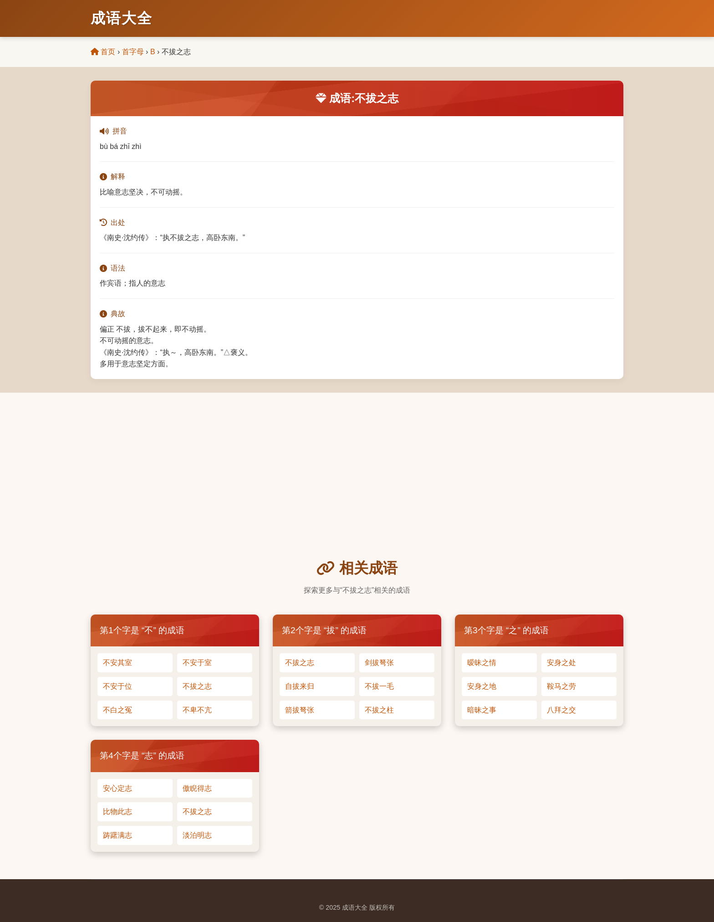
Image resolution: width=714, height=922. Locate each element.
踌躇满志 (117, 835)
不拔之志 (197, 686)
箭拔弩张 (299, 710)
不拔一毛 (379, 686)
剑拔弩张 (379, 662)
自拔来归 (299, 686)
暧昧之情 (481, 662)
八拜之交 (561, 710)
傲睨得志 (197, 788)
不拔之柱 (379, 710)
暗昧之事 (481, 710)
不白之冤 (117, 710)
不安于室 (197, 662)
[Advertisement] (357, 488)
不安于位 (117, 686)
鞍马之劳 (561, 686)
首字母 (133, 52)
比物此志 (117, 811)
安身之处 (561, 662)
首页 (103, 52)
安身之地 (481, 686)
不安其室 (117, 662)
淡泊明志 (197, 835)
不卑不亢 (197, 710)
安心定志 (117, 788)
